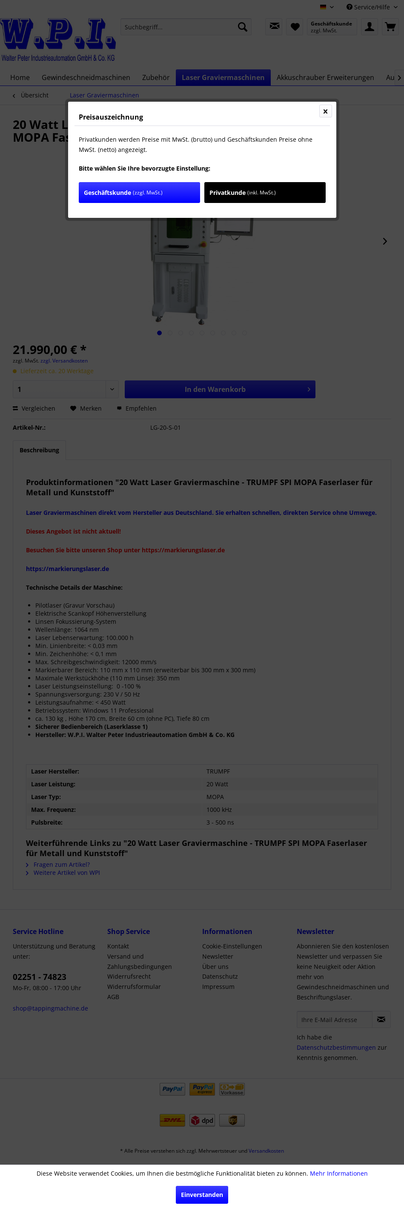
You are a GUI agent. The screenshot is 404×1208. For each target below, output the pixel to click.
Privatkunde (242, 192)
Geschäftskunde (123, 192)
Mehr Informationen (339, 1173)
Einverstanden (202, 1195)
